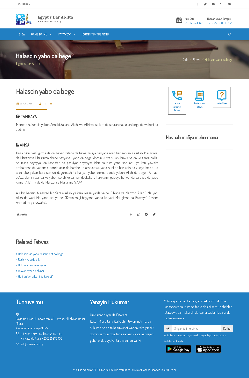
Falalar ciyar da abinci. (30, 271)
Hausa (24, 4)
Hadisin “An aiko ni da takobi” (34, 276)
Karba (227, 328)
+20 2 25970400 (52, 338)
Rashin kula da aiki (28, 259)
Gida (185, 59)
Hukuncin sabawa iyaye (31, 265)
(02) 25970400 (53, 334)
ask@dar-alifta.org (32, 344)
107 (41, 334)
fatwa (196, 59)
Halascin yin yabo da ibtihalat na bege (39, 254)
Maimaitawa (222, 103)
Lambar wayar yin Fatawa (177, 107)
